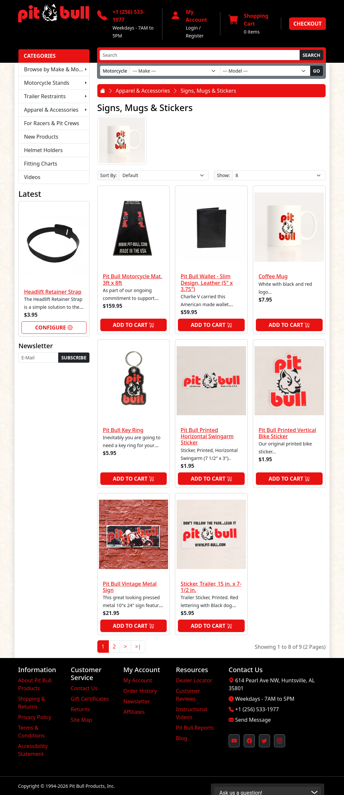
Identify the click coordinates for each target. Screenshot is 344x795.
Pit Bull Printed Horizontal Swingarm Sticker (207, 436)
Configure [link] (54, 327)
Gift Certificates (90, 698)
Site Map (81, 719)
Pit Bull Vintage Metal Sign (130, 587)
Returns (80, 709)
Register (195, 36)
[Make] (175, 71)
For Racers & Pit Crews (51, 123)
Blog (181, 738)
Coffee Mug (273, 276)
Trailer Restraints (45, 96)
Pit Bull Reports (195, 727)
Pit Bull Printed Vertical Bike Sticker (287, 433)
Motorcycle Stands (46, 82)
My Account (137, 680)
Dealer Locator (194, 680)
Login (192, 28)
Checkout (307, 23)
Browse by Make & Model (55, 69)
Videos (32, 177)
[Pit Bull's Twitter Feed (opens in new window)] (264, 740)
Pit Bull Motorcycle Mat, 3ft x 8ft (132, 279)
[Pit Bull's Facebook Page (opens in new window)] (249, 740)
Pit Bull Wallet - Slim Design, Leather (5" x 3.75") (207, 282)
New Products (41, 136)
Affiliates (134, 712)
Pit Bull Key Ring (123, 430)
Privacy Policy (34, 717)
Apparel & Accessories (51, 109)
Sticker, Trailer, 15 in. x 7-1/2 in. (211, 587)
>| (138, 646)
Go (316, 71)
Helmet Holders (43, 150)
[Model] (265, 71)
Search (311, 55)
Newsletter (136, 701)
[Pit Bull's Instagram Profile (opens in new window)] (279, 740)
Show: (223, 175)
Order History (140, 690)
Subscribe (73, 357)
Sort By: (108, 175)
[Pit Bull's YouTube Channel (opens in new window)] (234, 740)
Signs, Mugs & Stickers (208, 90)
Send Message (253, 719)
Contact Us (84, 688)
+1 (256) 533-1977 (257, 709)
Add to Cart (133, 325)
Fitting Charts (40, 163)
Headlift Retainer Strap (52, 291)
